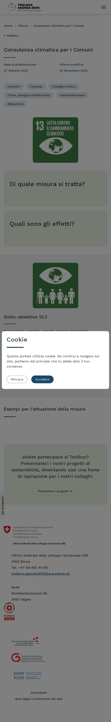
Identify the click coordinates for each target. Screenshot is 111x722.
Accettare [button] (42, 379)
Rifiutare (17, 379)
